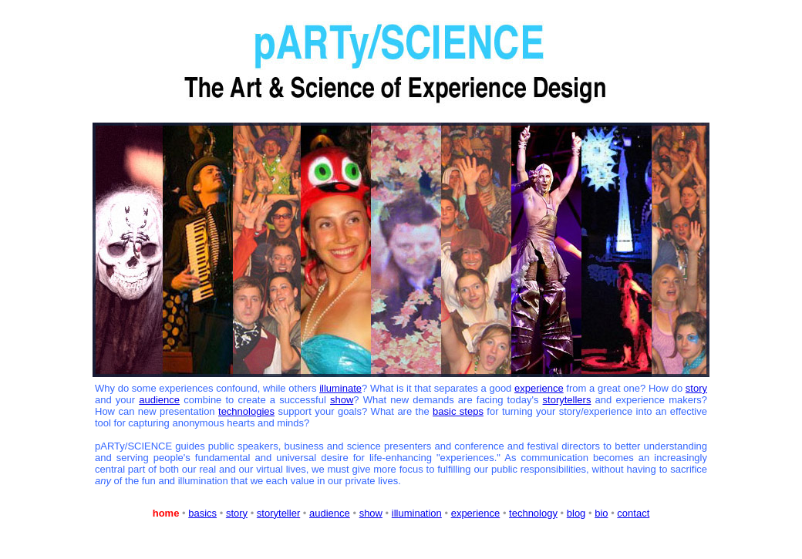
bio (601, 513)
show (341, 400)
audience (159, 400)
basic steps (458, 411)
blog (576, 513)
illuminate (340, 388)
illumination (417, 513)
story (696, 388)
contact (633, 513)
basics (202, 513)
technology (533, 513)
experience (539, 388)
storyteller (278, 513)
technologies (246, 411)
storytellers (567, 400)
